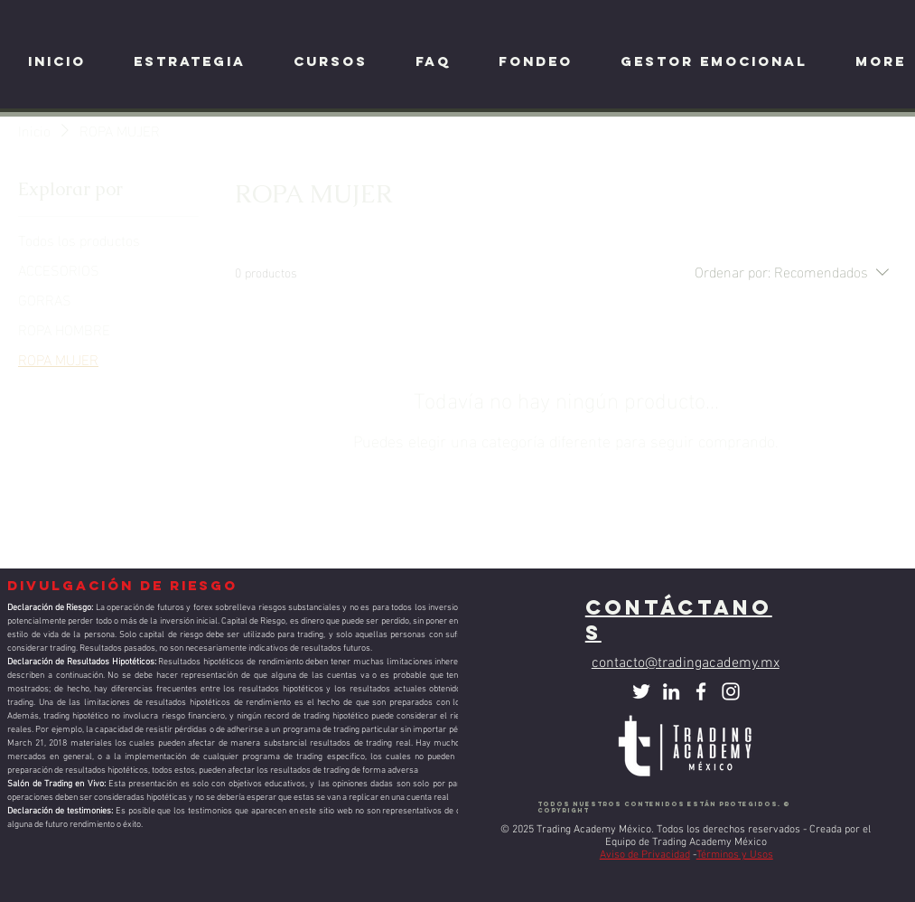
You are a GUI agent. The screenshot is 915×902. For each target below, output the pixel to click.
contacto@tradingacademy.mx (686, 663)
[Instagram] (730, 691)
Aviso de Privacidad (645, 855)
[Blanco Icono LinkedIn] (671, 691)
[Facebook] (701, 691)
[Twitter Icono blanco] (641, 691)
